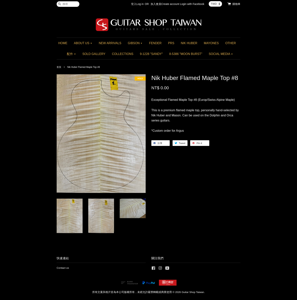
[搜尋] (68, 4)
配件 (71, 54)
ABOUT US (83, 43)
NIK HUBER (189, 43)
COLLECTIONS (122, 54)
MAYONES (211, 43)
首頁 (59, 67)
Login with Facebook (192, 3)
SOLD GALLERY (94, 54)
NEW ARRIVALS (110, 43)
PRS (171, 43)
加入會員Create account (165, 3)
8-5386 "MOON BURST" (185, 54)
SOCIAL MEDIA (221, 54)
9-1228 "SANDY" (151, 54)
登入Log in (137, 3)
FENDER (155, 43)
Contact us (63, 267)
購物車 (236, 3)
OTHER (230, 43)
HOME (62, 43)
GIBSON (135, 43)
